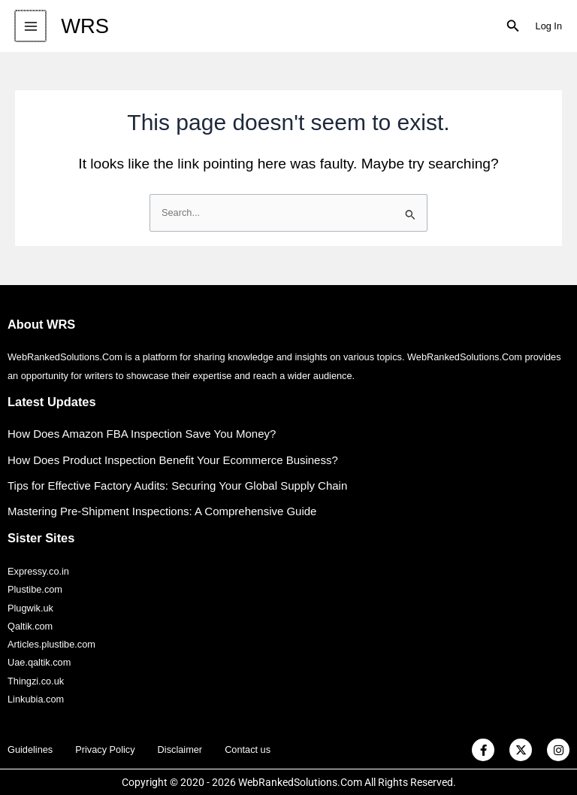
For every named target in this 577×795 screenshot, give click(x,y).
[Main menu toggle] (29, 26)
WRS (83, 26)
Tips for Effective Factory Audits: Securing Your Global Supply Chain (178, 485)
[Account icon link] (549, 26)
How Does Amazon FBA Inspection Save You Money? (142, 433)
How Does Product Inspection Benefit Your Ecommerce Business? (173, 460)
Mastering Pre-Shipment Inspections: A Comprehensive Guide (162, 511)
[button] (513, 26)
